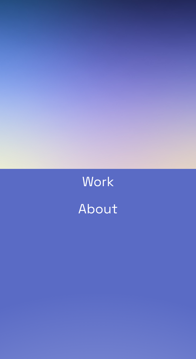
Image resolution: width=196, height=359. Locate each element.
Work (98, 181)
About (98, 208)
